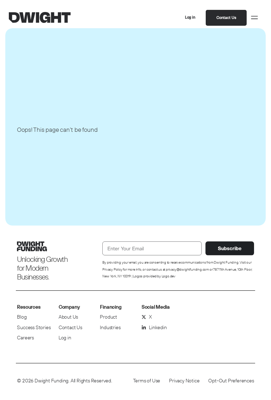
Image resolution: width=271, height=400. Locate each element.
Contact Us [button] (226, 17)
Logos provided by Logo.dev (154, 276)
